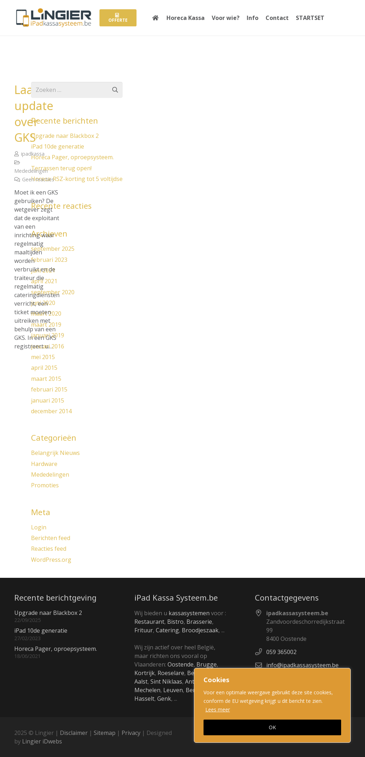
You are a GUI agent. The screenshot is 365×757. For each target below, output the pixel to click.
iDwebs (52, 741)
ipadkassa (33, 153)
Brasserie (199, 622)
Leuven (173, 690)
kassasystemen (189, 613)
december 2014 (51, 411)
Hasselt (144, 698)
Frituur (143, 630)
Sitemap (104, 733)
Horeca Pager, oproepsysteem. (72, 157)
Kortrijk (144, 673)
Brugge (206, 664)
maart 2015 (46, 379)
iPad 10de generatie (40, 630)
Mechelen (147, 690)
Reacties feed (48, 549)
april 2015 (44, 368)
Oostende (181, 664)
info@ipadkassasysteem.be (302, 665)
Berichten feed (50, 538)
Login (38, 527)
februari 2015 (49, 389)
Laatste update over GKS (34, 113)
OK (272, 727)
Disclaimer (74, 733)
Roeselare (171, 673)
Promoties (45, 485)
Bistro (175, 622)
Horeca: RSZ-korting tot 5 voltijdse (77, 179)
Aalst (141, 681)
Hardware (44, 464)
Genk (164, 698)
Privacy (131, 733)
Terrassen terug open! (61, 168)
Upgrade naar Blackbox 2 (65, 136)
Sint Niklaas (166, 681)
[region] (272, 705)
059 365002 (281, 652)
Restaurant (149, 622)
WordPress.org (51, 560)
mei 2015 (43, 357)
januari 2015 (47, 400)
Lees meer (217, 709)
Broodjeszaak (200, 630)
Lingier (31, 741)
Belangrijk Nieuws (55, 453)
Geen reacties (38, 179)
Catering (167, 630)
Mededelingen (31, 170)
